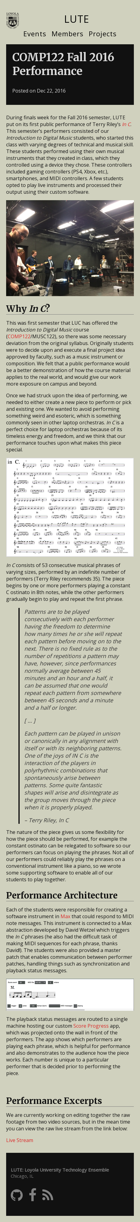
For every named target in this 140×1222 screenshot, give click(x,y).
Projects (103, 33)
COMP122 (19, 336)
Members (68, 33)
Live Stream (19, 1140)
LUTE (76, 19)
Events (34, 33)
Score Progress (91, 1025)
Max (65, 916)
